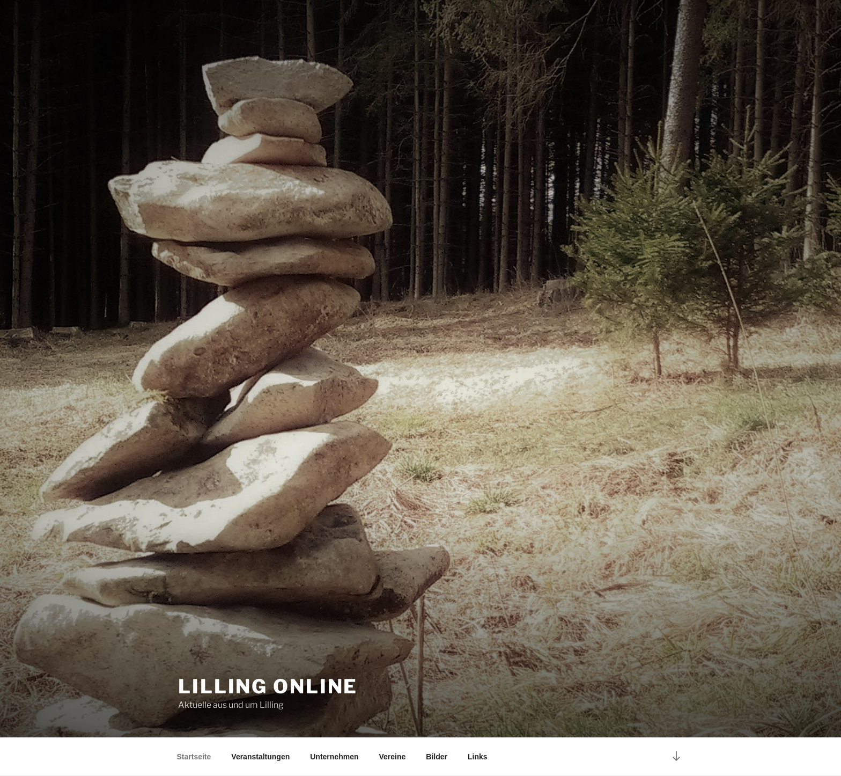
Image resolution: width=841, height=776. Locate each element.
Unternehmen (334, 756)
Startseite (194, 756)
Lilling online (268, 686)
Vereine (392, 756)
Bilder (436, 756)
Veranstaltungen (260, 756)
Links (478, 756)
